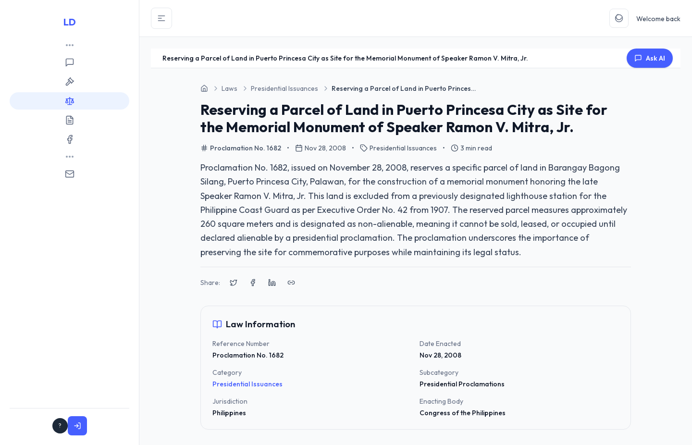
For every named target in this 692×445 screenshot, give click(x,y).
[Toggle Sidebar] (161, 18)
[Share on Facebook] (252, 282)
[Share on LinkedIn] (272, 282)
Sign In (107, 425)
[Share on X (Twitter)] (233, 282)
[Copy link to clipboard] (291, 282)
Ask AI (649, 58)
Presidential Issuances (247, 384)
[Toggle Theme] (619, 18)
